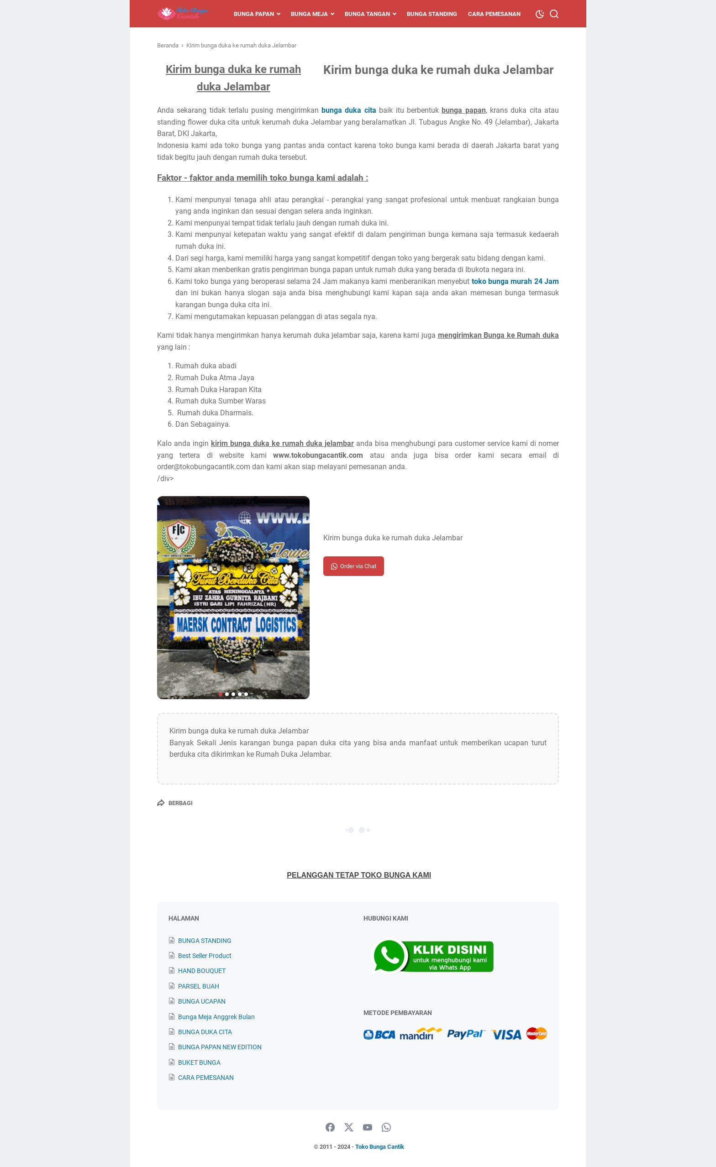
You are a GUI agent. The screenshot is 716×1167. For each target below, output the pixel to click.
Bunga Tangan (367, 13)
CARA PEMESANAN (206, 1077)
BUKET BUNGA (199, 1062)
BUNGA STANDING (205, 940)
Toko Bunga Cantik (379, 1146)
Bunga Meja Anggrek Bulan (216, 1016)
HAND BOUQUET (202, 970)
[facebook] (330, 1127)
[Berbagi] (175, 803)
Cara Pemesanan (494, 13)
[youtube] (367, 1127)
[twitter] (349, 1127)
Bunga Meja (309, 13)
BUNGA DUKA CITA (205, 1032)
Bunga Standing (432, 13)
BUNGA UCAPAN (202, 1001)
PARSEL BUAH (198, 986)
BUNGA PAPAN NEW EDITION (220, 1047)
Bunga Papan (254, 13)
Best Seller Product (205, 955)
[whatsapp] (386, 1127)
